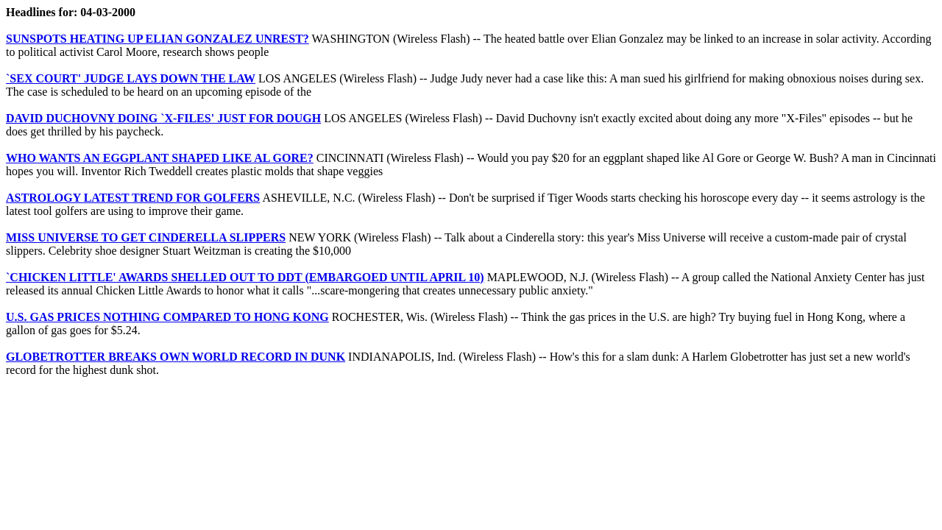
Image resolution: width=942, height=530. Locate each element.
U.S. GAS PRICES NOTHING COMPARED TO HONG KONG (167, 317)
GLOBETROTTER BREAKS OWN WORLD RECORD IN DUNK (175, 356)
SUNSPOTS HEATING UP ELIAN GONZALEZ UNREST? (157, 38)
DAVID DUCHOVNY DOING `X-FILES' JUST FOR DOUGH (163, 118)
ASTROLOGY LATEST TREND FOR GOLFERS (133, 197)
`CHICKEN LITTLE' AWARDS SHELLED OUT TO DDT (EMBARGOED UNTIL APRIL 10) (245, 277)
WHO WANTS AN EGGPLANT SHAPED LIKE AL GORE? (160, 158)
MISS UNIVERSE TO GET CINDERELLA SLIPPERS (146, 237)
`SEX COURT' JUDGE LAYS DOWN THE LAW (130, 78)
